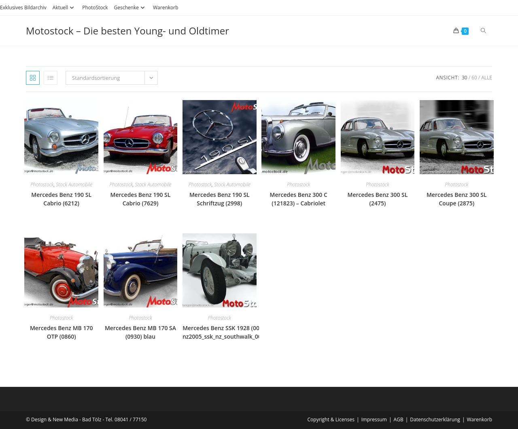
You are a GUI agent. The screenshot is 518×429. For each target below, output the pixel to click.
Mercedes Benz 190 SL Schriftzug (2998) (219, 199)
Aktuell (64, 7)
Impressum (374, 419)
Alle (486, 77)
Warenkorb (165, 7)
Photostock (42, 184)
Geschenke (130, 7)
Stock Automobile (74, 184)
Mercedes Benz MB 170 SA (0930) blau (140, 332)
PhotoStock (95, 7)
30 (464, 77)
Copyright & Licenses (331, 419)
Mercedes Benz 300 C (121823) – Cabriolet (298, 199)
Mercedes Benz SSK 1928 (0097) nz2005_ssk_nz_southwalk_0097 (225, 332)
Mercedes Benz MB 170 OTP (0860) (61, 332)
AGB (398, 419)
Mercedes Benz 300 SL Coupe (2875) (457, 199)
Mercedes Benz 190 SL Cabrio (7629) (140, 199)
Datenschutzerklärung (435, 419)
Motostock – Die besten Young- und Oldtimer (127, 30)
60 (474, 77)
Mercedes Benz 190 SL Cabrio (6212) (61, 199)
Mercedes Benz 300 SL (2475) (378, 199)
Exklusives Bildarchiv (23, 7)
